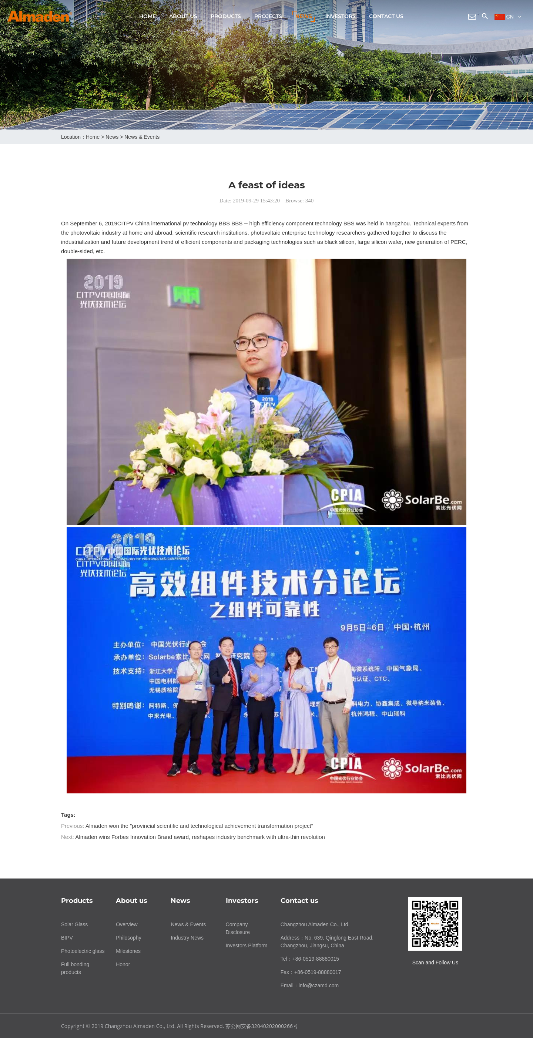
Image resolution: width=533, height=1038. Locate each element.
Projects (268, 16)
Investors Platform (247, 945)
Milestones (128, 951)
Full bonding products (75, 968)
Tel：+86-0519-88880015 (310, 959)
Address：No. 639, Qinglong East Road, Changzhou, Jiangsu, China (327, 941)
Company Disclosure (238, 928)
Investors (340, 16)
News (303, 16)
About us (183, 16)
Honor (123, 964)
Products (226, 16)
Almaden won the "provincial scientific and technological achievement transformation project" (199, 826)
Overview (126, 924)
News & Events (142, 137)
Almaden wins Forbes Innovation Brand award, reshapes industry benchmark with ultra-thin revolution (200, 837)
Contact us (386, 16)
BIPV (67, 938)
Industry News (187, 938)
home (93, 137)
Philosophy (128, 938)
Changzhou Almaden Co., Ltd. (315, 924)
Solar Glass (74, 924)
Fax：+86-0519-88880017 (311, 972)
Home (147, 16)
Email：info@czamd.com (310, 985)
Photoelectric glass (83, 951)
